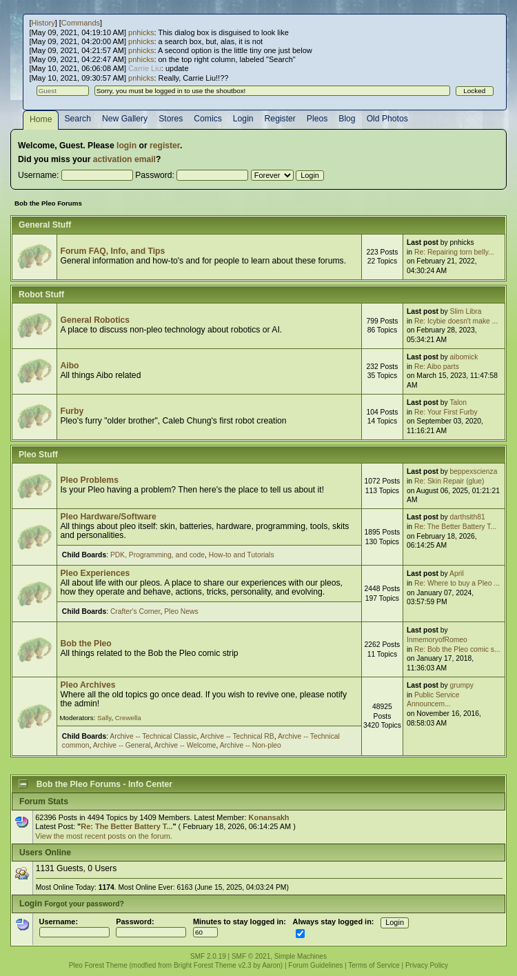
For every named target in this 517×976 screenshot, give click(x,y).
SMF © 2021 (251, 956)
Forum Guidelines (315, 965)
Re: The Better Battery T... (455, 526)
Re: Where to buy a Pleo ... (457, 583)
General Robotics (95, 320)
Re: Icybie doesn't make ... (456, 321)
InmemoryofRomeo (437, 640)
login (126, 145)
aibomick (464, 357)
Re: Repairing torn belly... (454, 252)
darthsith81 (467, 517)
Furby (71, 411)
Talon (458, 402)
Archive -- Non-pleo (250, 745)
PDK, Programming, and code (157, 555)
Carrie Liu (144, 68)
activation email (124, 159)
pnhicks (141, 32)
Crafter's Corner (135, 611)
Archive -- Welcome (185, 745)
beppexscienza (474, 471)
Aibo (69, 365)
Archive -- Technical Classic (153, 736)
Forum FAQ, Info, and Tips (112, 251)
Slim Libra (466, 311)
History (42, 23)
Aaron (271, 965)
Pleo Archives (87, 685)
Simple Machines (300, 956)
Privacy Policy (426, 965)
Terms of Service (373, 965)
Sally (104, 717)
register (165, 145)
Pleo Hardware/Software (108, 516)
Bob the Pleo (85, 643)
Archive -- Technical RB (237, 736)
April (456, 573)
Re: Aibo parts (436, 366)
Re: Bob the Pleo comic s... (457, 649)
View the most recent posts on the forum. (103, 836)
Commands (80, 23)
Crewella (128, 717)
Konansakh (269, 817)
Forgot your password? (83, 904)
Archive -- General (122, 745)
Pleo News (181, 611)
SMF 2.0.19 (208, 956)
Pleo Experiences (95, 573)
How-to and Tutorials (241, 555)
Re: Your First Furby (446, 412)
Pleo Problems (89, 480)
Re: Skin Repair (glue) (449, 481)
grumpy (462, 685)
